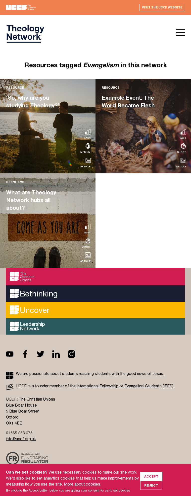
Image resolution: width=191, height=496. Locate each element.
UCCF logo (25, 34)
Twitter (44, 354)
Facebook (29, 354)
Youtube (13, 354)
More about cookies (82, 490)
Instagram (75, 354)
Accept (151, 483)
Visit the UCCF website (162, 7)
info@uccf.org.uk (21, 438)
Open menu (180, 32)
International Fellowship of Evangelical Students (119, 385)
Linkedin (60, 354)
